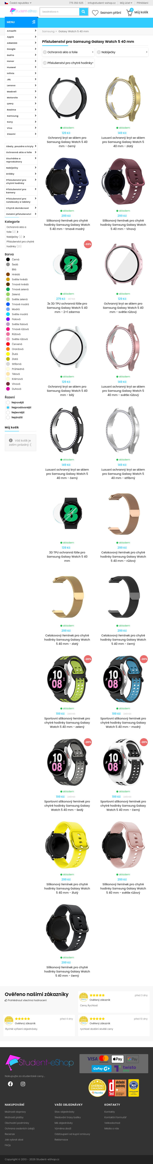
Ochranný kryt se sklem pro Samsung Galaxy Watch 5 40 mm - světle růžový (123, 308)
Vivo (9, 128)
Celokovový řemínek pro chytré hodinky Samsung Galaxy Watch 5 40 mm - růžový (123, 556)
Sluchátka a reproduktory (14, 160)
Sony (10, 121)
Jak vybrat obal (14, 1139)
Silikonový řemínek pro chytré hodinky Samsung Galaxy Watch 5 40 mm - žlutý (67, 888)
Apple (10, 36)
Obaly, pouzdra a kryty (19, 146)
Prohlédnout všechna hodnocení (26, 1000)
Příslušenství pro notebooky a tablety (18, 200)
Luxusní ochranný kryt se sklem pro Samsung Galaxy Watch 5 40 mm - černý (67, 474)
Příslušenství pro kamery (16, 191)
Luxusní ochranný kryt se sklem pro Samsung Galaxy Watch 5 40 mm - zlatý (123, 142)
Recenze (10, 1134)
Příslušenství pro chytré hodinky (16, 181)
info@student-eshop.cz (102, 3)
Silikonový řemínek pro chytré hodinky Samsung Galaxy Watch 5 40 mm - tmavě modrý (67, 225)
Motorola (12, 97)
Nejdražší (17, 417)
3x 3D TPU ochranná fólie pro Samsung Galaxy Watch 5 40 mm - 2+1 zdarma (67, 308)
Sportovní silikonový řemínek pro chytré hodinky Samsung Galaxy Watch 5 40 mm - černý (123, 805)
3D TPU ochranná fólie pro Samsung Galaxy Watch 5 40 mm (67, 556)
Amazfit (11, 30)
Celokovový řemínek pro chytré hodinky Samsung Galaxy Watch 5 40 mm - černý (123, 639)
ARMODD (12, 43)
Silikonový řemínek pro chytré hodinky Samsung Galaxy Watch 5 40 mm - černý (67, 971)
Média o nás (111, 1128)
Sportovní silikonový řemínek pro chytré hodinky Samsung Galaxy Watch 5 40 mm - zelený (67, 722)
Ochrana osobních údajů (19, 1128)
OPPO (10, 103)
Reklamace (61, 1139)
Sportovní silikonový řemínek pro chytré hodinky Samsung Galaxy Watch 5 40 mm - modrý (123, 722)
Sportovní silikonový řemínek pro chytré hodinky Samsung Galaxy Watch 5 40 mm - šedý (67, 805)
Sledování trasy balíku (68, 1117)
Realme (11, 109)
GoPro (10, 55)
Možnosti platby (14, 1117)
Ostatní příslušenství (18, 214)
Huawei (11, 67)
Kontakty (109, 1111)
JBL (9, 79)
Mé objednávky (64, 1123)
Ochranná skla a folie (19, 152)
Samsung (12, 115)
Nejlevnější (18, 412)
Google (11, 49)
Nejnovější (18, 402)
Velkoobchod (112, 1123)
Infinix (10, 73)
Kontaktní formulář (115, 1117)
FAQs (8, 1145)
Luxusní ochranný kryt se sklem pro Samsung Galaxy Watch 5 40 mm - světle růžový (123, 391)
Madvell (12, 91)
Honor (10, 61)
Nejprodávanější (21, 407)
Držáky (10, 173)
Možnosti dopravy (15, 1111)
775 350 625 (76, 3)
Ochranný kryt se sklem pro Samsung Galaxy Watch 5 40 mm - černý (67, 142)
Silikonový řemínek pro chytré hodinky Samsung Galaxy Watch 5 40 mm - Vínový (123, 225)
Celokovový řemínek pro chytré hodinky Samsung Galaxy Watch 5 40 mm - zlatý (67, 639)
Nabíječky (12, 167)
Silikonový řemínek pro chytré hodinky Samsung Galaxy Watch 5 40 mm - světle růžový (123, 888)
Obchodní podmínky (17, 1123)
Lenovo (11, 85)
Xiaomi (11, 134)
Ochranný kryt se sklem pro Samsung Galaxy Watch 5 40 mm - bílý (67, 391)
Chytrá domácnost (17, 208)
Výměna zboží (63, 1128)
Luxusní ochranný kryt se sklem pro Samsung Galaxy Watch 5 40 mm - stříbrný (123, 474)
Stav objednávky (64, 1111)
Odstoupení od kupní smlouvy (72, 1134)
